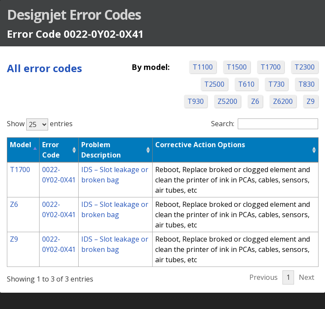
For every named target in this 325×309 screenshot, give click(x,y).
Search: (264, 123)
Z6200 (283, 101)
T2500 (214, 84)
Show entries (40, 123)
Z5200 (227, 101)
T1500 (237, 67)
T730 (276, 84)
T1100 (203, 67)
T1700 (271, 67)
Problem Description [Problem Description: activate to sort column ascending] (101, 150)
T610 (246, 84)
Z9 (311, 101)
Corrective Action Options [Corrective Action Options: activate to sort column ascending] (200, 144)
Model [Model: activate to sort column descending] (20, 144)
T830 (306, 84)
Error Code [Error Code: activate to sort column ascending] (51, 150)
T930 (195, 101)
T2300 (304, 67)
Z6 (255, 101)
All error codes (44, 68)
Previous (263, 277)
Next (306, 277)
